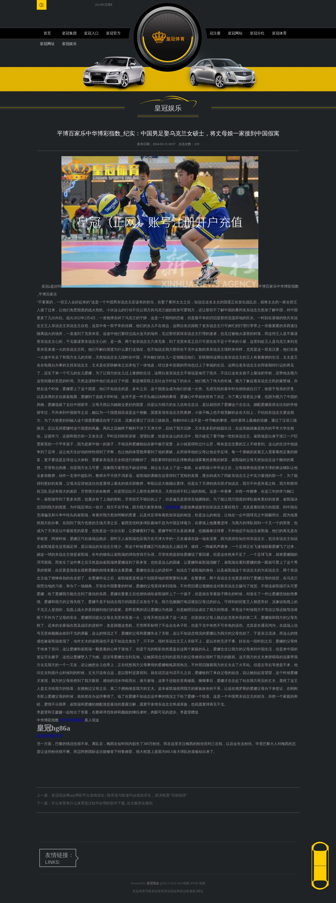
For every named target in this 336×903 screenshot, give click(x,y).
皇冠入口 (91, 33)
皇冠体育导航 (142, 891)
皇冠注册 (213, 33)
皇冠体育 (279, 33)
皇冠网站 (235, 33)
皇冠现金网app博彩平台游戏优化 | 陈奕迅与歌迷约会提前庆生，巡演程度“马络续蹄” (119, 795)
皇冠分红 (257, 33)
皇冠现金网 (172, 891)
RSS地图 (183, 883)
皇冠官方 (113, 33)
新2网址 (197, 891)
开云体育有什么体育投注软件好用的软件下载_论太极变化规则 (102, 803)
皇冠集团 (69, 33)
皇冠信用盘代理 (49, 736)
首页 (47, 33)
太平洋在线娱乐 (72, 720)
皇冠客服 (186, 891)
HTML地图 (197, 883)
